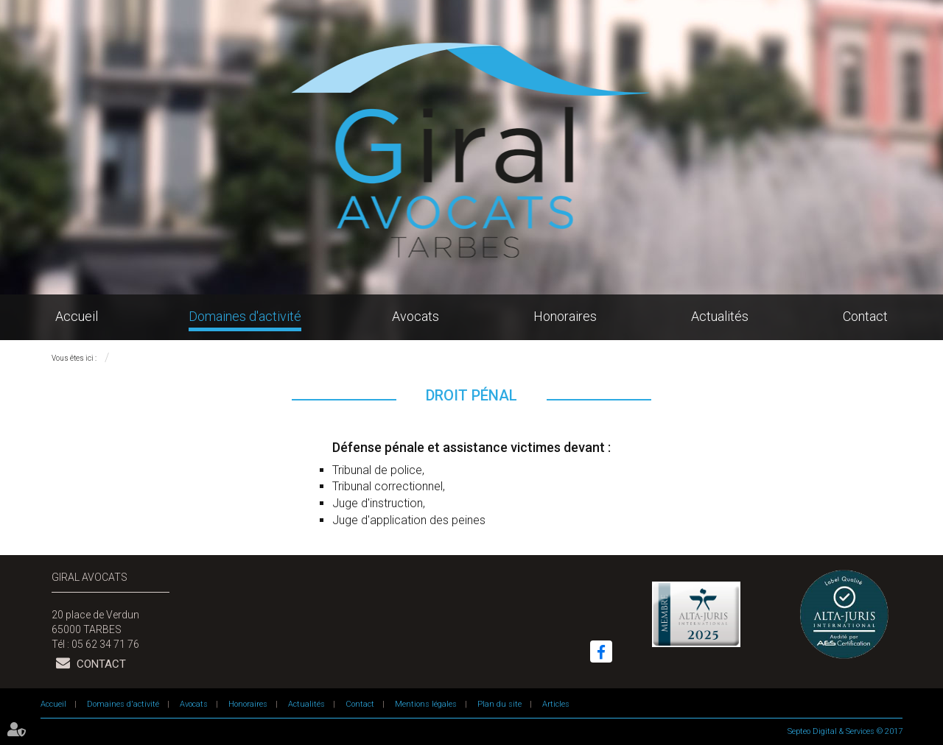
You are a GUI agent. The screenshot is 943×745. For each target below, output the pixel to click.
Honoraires (565, 316)
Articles (555, 704)
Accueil (76, 316)
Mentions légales (426, 704)
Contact (865, 316)
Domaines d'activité (245, 316)
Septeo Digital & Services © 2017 (845, 731)
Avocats (415, 316)
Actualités (720, 316)
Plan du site (499, 704)
